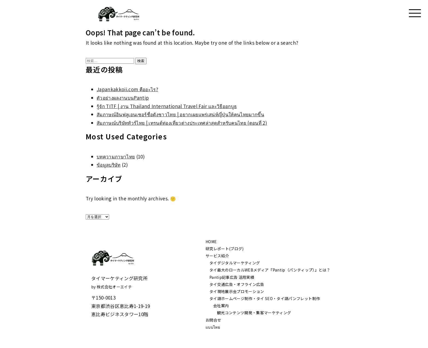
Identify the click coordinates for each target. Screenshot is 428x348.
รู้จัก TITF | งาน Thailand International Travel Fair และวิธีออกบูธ (167, 106)
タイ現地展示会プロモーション (236, 291)
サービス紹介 (217, 255)
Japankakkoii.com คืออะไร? (127, 89)
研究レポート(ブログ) (225, 248)
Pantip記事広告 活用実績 (231, 277)
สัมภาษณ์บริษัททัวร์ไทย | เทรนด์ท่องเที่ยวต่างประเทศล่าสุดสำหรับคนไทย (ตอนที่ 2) (182, 122)
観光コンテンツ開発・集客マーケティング (254, 312)
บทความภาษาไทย (116, 156)
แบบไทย (213, 327)
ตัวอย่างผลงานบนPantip (123, 97)
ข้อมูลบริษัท (109, 164)
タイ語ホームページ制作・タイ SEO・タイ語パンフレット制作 (264, 298)
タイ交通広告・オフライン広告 (236, 284)
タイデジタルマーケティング (234, 262)
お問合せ (213, 320)
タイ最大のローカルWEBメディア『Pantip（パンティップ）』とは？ (269, 270)
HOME (211, 241)
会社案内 (221, 305)
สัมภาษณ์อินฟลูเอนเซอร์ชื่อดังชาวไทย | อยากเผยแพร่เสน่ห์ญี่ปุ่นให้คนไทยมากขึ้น (180, 114)
